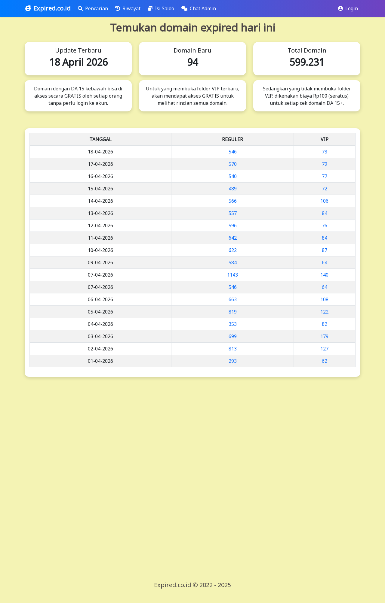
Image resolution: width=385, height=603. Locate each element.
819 (233, 311)
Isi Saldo (162, 8)
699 (233, 336)
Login (348, 8)
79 (324, 164)
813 (233, 348)
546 (233, 151)
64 (324, 262)
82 (324, 324)
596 (233, 225)
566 (233, 201)
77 (324, 176)
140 (324, 274)
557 (233, 213)
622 (233, 250)
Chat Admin (199, 8)
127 (324, 348)
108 (324, 299)
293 (233, 361)
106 (324, 201)
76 (324, 225)
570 (233, 164)
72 (324, 188)
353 (233, 324)
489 (233, 188)
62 (324, 361)
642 (233, 238)
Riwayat (129, 8)
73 (324, 151)
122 (324, 311)
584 (233, 262)
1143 (232, 274)
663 (233, 299)
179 (324, 336)
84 (324, 213)
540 (233, 176)
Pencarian (94, 8)
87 (324, 250)
